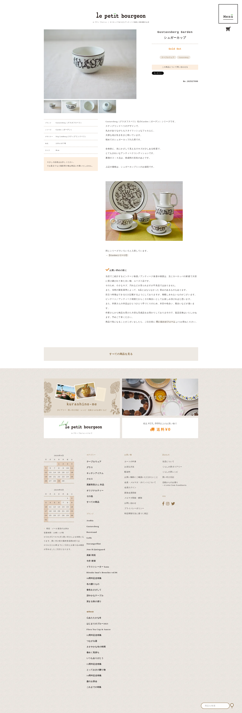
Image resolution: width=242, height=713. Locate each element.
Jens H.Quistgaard (96, 549)
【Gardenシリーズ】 (118, 255)
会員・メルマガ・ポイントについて (140, 482)
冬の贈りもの (93, 584)
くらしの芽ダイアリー (172, 467)
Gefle (89, 538)
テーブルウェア (168, 57)
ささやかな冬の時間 (96, 647)
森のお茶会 (92, 681)
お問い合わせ (130, 503)
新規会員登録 (130, 493)
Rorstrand (92, 532)
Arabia (90, 520)
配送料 (127, 472)
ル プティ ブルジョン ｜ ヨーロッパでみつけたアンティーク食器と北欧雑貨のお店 (121, 22)
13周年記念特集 (94, 664)
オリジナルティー (95, 490)
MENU (228, 14)
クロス (90, 479)
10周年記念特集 (94, 578)
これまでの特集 (94, 687)
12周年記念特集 (94, 635)
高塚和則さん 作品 (95, 484)
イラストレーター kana (98, 567)
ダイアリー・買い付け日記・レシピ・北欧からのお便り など (82, 406)
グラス (90, 467)
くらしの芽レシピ (170, 472)
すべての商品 (93, 502)
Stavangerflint (94, 544)
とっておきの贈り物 (96, 670)
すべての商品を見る (121, 354)
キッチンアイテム (95, 473)
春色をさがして (94, 590)
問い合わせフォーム (166, 322)
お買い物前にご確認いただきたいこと (141, 477)
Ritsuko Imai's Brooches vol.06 (102, 572)
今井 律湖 (91, 561)
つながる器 (92, 641)
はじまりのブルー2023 (97, 624)
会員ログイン (130, 487)
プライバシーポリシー (134, 508)
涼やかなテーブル (95, 595)
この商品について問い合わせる (175, 67)
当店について (168, 461)
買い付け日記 (168, 477)
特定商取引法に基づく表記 (136, 513)
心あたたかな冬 (94, 618)
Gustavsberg (183, 57)
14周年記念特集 (94, 675)
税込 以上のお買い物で (160, 428)
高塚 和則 (91, 555)
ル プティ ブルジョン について (81, 433)
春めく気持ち (93, 652)
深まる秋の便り (94, 601)
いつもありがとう (95, 658)
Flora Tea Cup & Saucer (99, 629)
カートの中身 (130, 461)
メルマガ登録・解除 (133, 498)
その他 (90, 496)
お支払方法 (129, 467)
